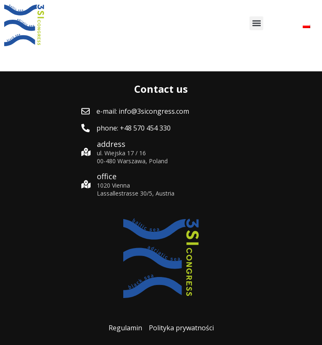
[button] (256, 23)
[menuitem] (306, 25)
